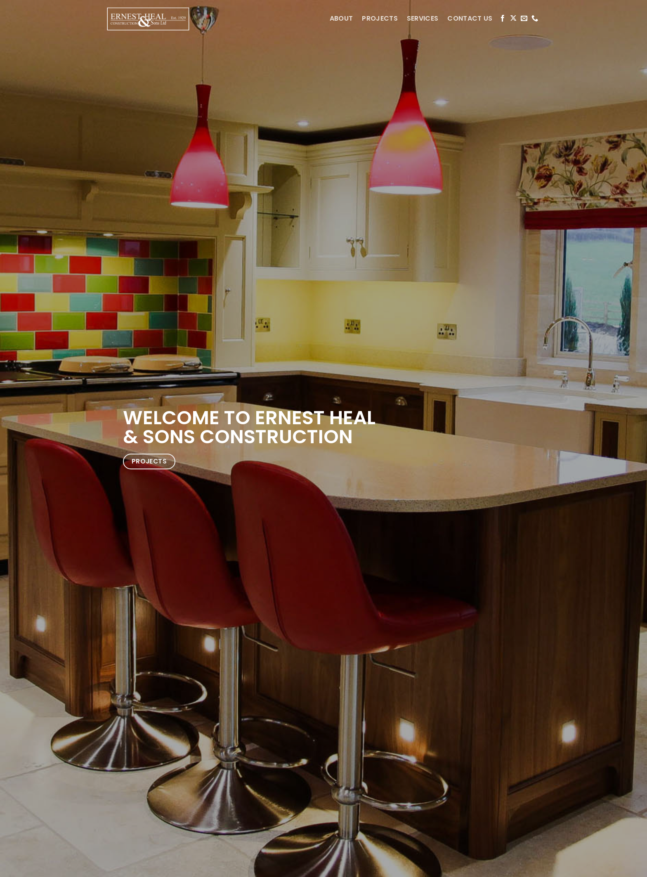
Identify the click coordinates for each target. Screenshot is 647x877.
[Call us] (534, 18)
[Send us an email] (524, 18)
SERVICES (423, 18)
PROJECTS (380, 18)
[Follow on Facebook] (502, 18)
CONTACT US (469, 18)
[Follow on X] (513, 18)
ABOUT (341, 18)
